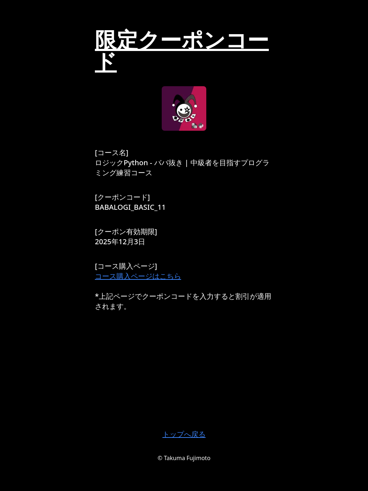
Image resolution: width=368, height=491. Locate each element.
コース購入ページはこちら (138, 276)
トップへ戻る (184, 434)
